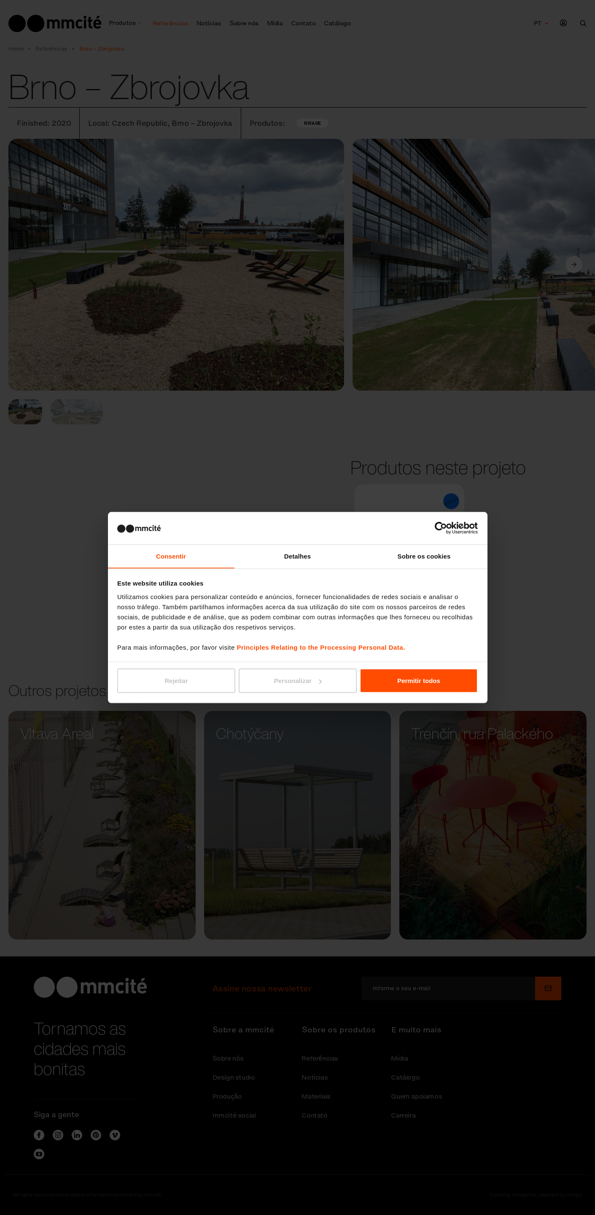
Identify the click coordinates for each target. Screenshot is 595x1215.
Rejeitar (176, 680)
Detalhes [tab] (297, 555)
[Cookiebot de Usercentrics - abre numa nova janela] (441, 527)
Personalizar (298, 680)
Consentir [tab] (171, 555)
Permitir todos (418, 680)
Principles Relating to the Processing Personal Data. (321, 647)
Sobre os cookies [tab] (424, 555)
